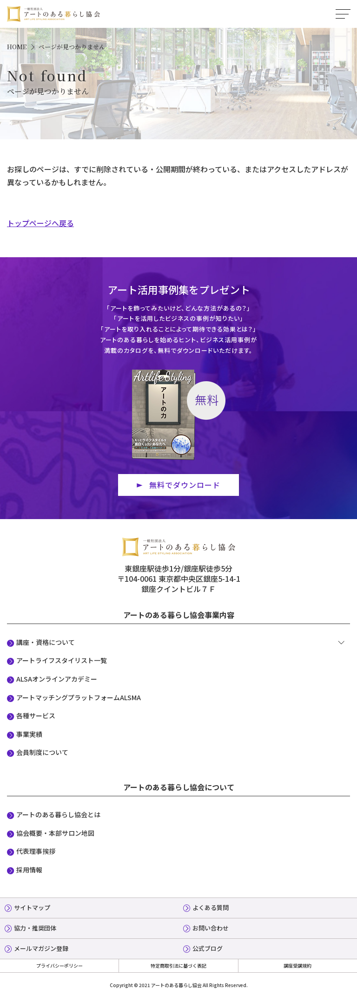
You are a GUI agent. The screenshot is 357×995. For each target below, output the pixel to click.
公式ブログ (207, 948)
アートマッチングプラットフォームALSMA (78, 697)
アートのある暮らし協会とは (58, 814)
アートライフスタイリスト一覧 (61, 660)
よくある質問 (210, 907)
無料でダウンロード (184, 484)
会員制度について (42, 752)
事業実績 (29, 734)
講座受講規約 (297, 965)
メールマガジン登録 (41, 948)
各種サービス (35, 715)
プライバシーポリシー (59, 965)
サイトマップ (32, 907)
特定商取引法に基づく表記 (178, 965)
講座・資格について (45, 642)
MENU (343, 14)
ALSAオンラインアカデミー (56, 678)
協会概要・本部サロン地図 (55, 833)
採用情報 (29, 869)
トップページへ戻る (40, 222)
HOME (16, 46)
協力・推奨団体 (35, 927)
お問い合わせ (210, 927)
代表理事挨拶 (35, 851)
